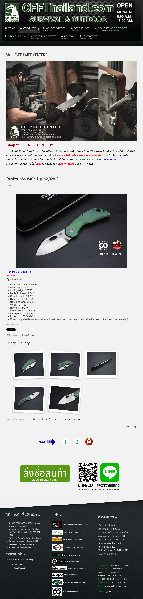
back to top (132, 426)
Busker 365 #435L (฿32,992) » (67, 419)
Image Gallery (11, 185)
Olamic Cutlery (28, 335)
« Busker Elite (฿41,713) (39, 419)
